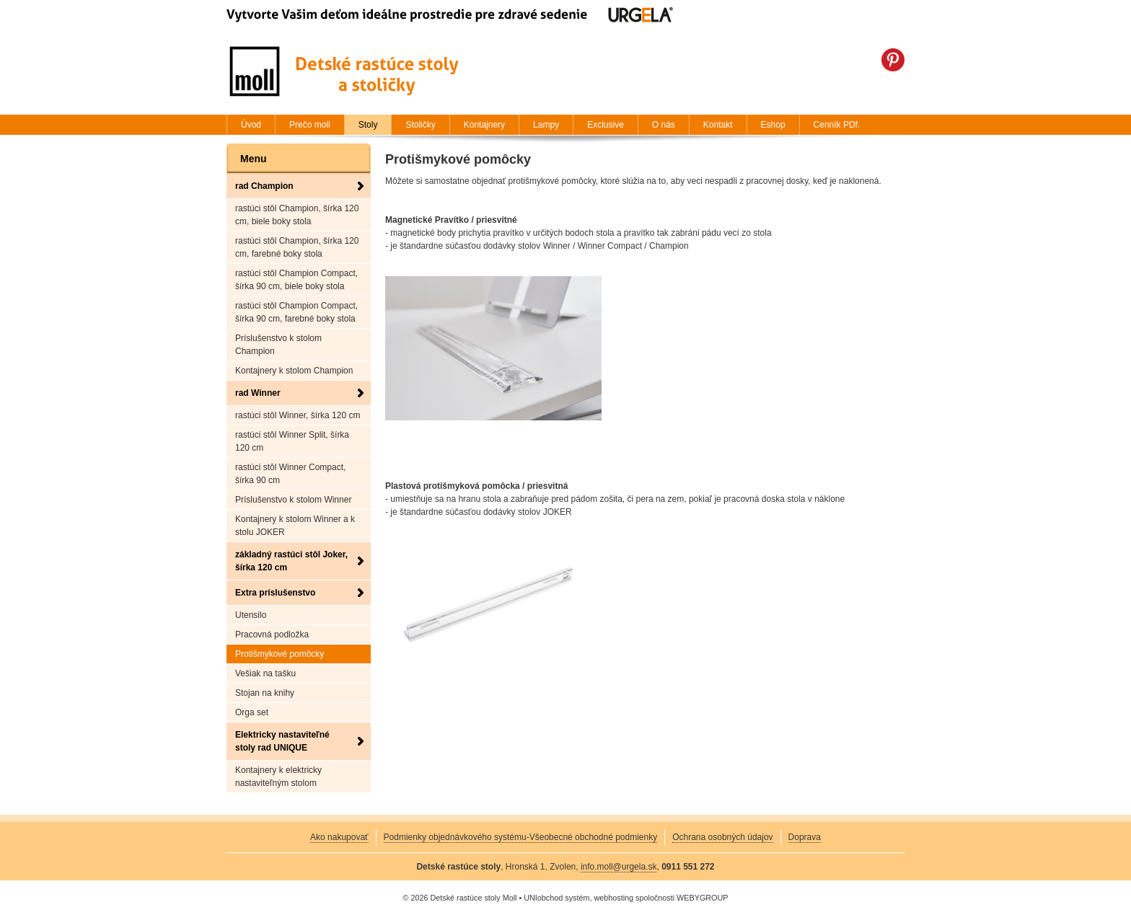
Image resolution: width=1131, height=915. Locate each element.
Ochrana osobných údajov (722, 837)
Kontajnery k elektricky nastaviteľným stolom (278, 776)
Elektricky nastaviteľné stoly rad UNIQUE (282, 741)
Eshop (773, 125)
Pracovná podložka (272, 634)
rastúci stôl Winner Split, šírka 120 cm (292, 441)
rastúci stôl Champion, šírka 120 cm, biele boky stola (296, 214)
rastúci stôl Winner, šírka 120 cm (297, 415)
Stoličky (420, 125)
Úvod (251, 125)
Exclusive (605, 125)
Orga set (251, 712)
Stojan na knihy (264, 693)
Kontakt (718, 125)
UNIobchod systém (556, 897)
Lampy (546, 125)
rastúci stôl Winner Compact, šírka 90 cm (290, 473)
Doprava (804, 837)
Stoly (368, 125)
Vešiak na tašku (265, 673)
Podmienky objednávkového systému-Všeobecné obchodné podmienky (521, 837)
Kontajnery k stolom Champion (294, 371)
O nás (663, 125)
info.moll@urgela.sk (619, 867)
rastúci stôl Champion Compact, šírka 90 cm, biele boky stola (296, 279)
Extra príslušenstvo (275, 593)
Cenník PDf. (837, 125)
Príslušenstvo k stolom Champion (278, 344)
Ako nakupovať (339, 837)
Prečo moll (309, 125)
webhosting (613, 897)
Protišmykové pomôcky (279, 654)
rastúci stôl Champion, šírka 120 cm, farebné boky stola (296, 247)
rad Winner (258, 393)
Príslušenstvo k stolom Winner (293, 500)
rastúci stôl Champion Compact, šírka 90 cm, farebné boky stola (296, 312)
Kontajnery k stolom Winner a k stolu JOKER (295, 525)
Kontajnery (484, 125)
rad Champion (264, 186)
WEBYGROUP (702, 897)
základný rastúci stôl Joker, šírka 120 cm (291, 561)
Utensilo (250, 615)
